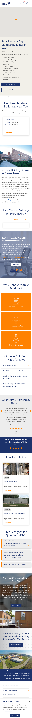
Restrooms (6, 64)
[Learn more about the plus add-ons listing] (16, 264)
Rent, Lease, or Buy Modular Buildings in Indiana (17, 678)
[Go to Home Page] (5, 3)
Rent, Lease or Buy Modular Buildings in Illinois (16, 675)
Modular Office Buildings (9, 60)
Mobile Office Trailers (8, 57)
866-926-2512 (15, 122)
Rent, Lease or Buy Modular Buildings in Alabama (17, 673)
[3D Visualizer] (16, 90)
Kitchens (5, 79)
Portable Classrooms (8, 70)
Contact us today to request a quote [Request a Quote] (13, 257)
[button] (16, 20)
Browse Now (16, 605)
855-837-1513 (15, 125)
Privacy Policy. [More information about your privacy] (8, 711)
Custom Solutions (8, 66)
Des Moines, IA (9, 119)
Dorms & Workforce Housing (10, 68)
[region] (16, 708)
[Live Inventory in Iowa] (16, 84)
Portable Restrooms (8, 75)
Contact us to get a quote (9, 200)
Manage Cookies (15, 715)
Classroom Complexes (9, 73)
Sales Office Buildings (9, 62)
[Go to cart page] (27, 3)
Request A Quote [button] (16, 644)
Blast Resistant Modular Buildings (12, 77)
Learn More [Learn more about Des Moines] (8, 132)
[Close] (29, 701)
